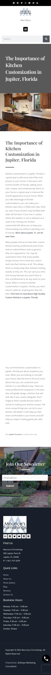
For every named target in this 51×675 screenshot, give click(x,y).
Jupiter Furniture (15, 434)
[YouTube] (19, 536)
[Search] (46, 39)
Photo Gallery (9, 583)
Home (6, 575)
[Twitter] (15, 536)
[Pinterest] (24, 536)
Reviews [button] (10, 669)
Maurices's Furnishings (31, 650)
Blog (5, 587)
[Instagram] (28, 536)
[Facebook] (10, 536)
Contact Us (8, 595)
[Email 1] (5, 536)
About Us (7, 579)
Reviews (7, 591)
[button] (25, 29)
